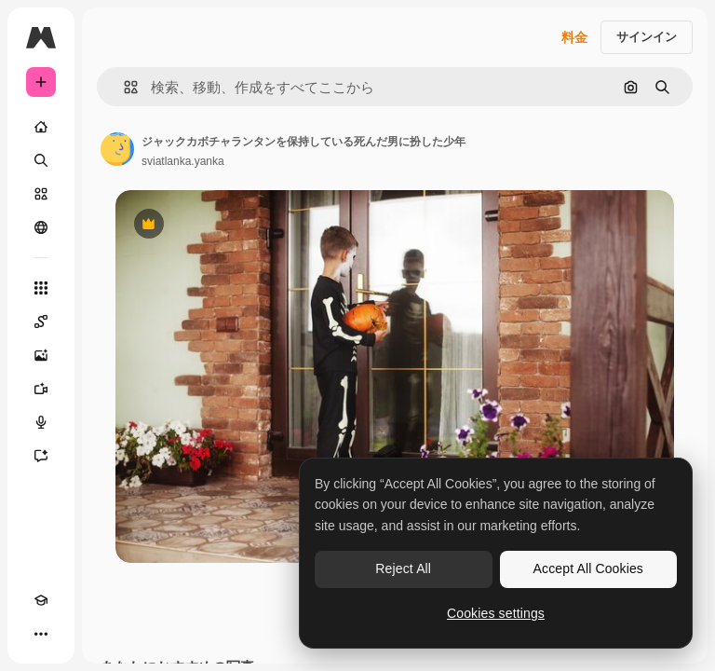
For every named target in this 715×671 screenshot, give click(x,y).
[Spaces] (41, 321)
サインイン (646, 37)
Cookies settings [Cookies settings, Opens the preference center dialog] (496, 613)
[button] (123, 87)
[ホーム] (41, 127)
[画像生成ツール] (41, 355)
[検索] (41, 160)
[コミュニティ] (41, 227)
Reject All (403, 568)
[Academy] (41, 600)
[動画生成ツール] (41, 389)
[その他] (41, 634)
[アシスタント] (41, 456)
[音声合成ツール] (41, 422)
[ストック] (41, 194)
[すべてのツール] (41, 288)
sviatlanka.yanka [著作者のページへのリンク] (183, 161)
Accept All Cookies (588, 568)
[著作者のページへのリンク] (117, 149)
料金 (574, 37)
